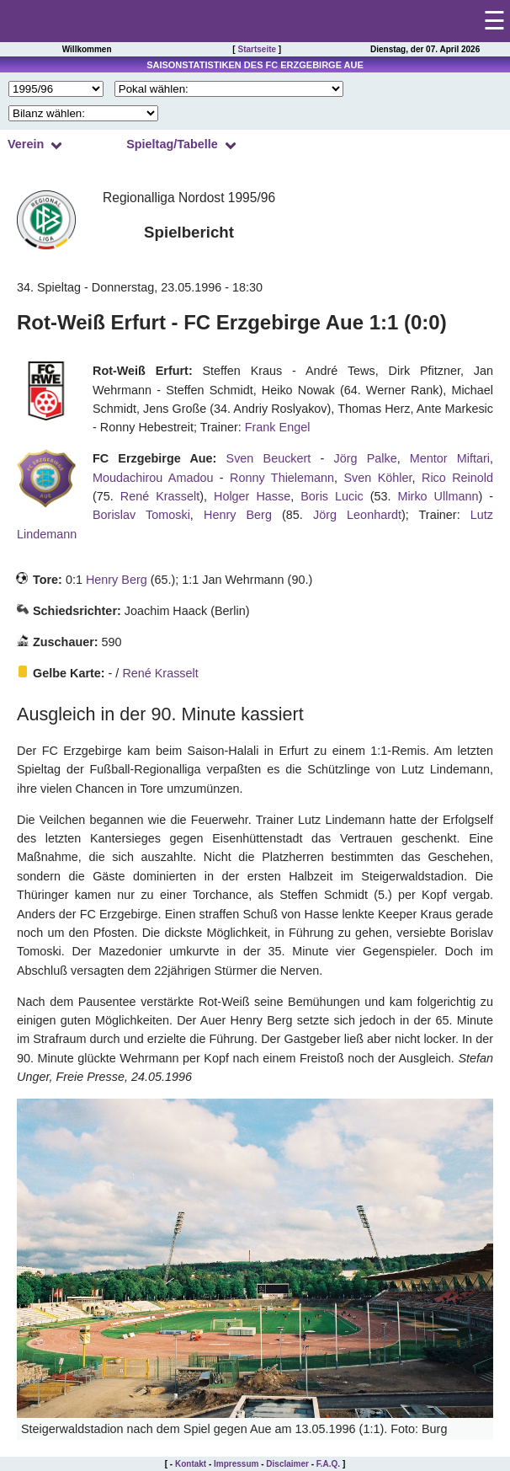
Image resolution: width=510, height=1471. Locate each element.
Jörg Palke (364, 458)
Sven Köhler (378, 477)
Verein (26, 144)
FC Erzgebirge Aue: (154, 458)
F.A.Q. (328, 1463)
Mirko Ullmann (437, 496)
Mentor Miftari (450, 458)
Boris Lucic (331, 496)
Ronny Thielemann (282, 477)
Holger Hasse (252, 496)
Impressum (236, 1463)
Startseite (256, 49)
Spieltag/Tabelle (172, 144)
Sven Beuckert (268, 458)
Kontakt (190, 1463)
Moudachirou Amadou (153, 477)
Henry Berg (238, 515)
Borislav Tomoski (141, 515)
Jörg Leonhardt (357, 515)
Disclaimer (287, 1463)
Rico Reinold (457, 477)
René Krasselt (159, 496)
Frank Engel (278, 427)
